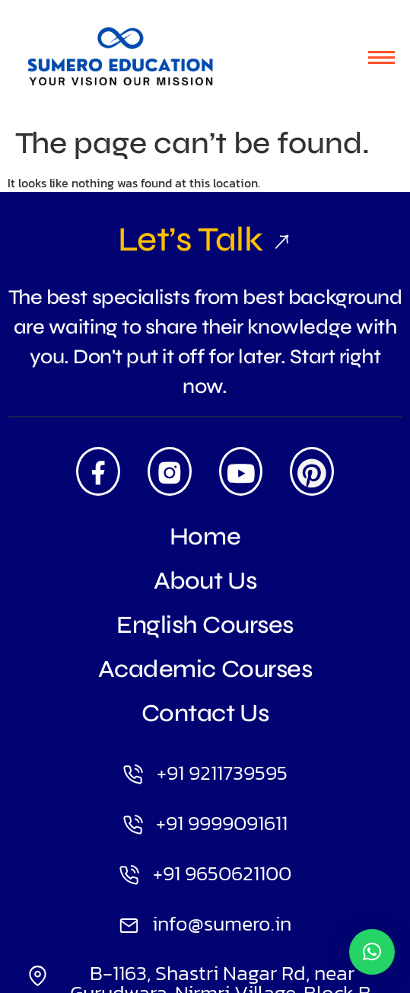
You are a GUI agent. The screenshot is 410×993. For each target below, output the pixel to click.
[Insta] (170, 471)
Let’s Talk (205, 239)
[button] (372, 952)
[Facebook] (98, 471)
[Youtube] (241, 471)
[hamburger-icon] (381, 57)
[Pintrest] (312, 471)
